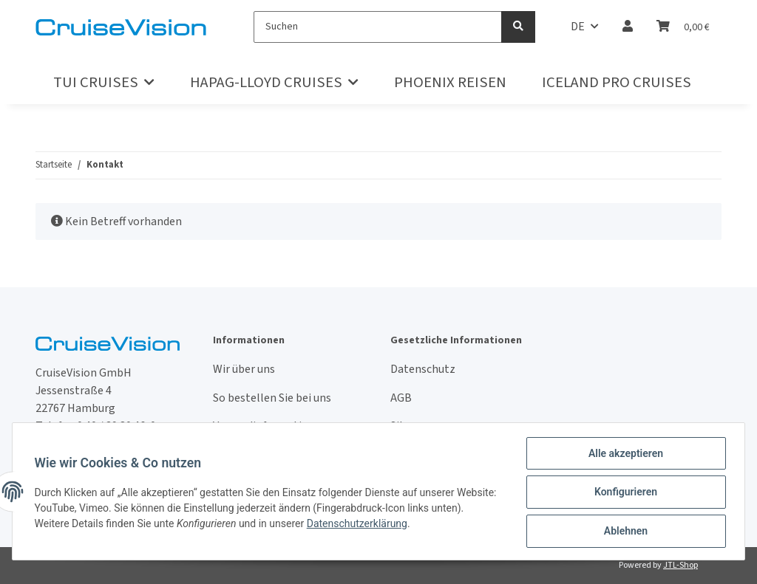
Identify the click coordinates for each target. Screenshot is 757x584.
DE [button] (578, 26)
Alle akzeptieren (623, 455)
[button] (628, 26)
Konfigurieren (623, 493)
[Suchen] (378, 27)
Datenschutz (422, 369)
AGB (401, 398)
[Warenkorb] (683, 26)
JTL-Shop (680, 565)
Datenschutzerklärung (393, 524)
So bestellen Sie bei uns (272, 398)
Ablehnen (623, 531)
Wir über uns (244, 369)
